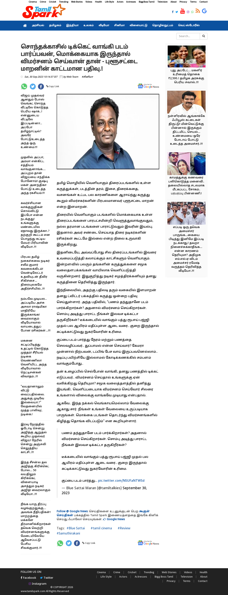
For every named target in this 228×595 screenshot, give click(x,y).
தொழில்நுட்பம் (162, 25)
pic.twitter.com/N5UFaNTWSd (121, 481)
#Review (123, 528)
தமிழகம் (55, 25)
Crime (43, 1)
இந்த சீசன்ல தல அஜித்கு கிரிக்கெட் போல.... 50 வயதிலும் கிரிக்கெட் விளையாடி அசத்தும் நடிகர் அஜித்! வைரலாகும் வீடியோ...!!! (35, 478)
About (174, 1)
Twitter (46, 578)
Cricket (52, 1)
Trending (63, 1)
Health (98, 1)
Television (162, 1)
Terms (193, 1)
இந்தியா (72, 25)
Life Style (109, 1)
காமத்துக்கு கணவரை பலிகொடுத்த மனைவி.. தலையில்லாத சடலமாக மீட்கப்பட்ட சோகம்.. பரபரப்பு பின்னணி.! (186, 185)
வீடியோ (104, 25)
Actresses (131, 1)
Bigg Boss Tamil (146, 1)
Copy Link (53, 86)
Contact (203, 1)
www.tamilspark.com (33, 591)
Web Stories (76, 1)
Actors (120, 1)
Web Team (72, 77)
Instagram (38, 584)
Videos (88, 1)
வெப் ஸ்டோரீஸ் (189, 25)
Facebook (28, 578)
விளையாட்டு (138, 25)
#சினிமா (87, 77)
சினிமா (119, 25)
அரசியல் (38, 25)
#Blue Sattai (76, 528)
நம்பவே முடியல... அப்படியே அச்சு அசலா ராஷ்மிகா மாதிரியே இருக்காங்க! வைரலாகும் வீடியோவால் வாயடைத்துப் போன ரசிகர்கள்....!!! (35, 314)
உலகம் (88, 25)
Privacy (183, 1)
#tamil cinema (101, 528)
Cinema (33, 1)
